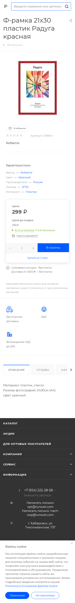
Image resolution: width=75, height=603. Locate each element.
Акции (9, 433)
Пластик (31, 191)
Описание (16, 369)
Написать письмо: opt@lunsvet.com (40, 505)
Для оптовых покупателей (27, 443)
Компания (12, 454)
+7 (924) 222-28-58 (38, 490)
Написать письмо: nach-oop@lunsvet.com (40, 513)
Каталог (10, 423)
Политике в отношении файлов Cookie (31, 586)
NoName (12, 143)
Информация (15, 474)
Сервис (9, 464)
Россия (38, 182)
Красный (24, 177)
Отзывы (43, 369)
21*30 (25, 187)
